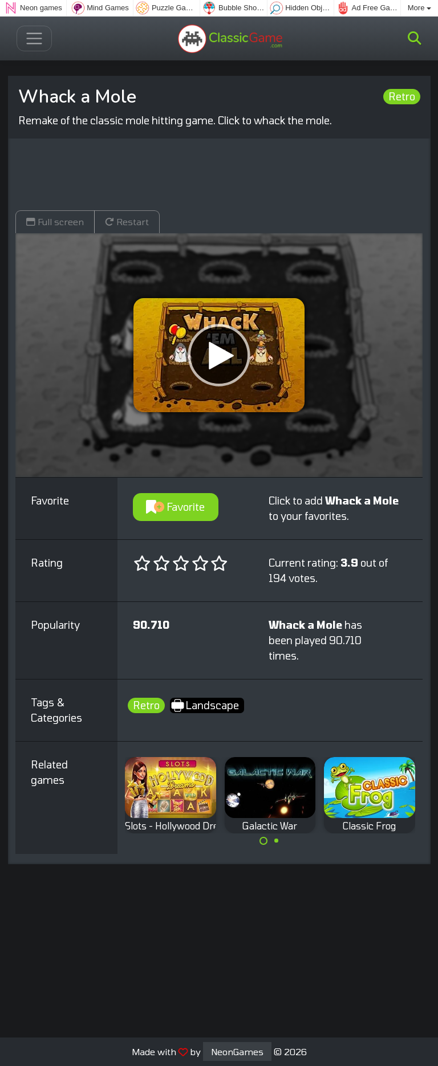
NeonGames (237, 1051)
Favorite (175, 507)
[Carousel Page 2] (277, 841)
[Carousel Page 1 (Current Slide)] (263, 841)
